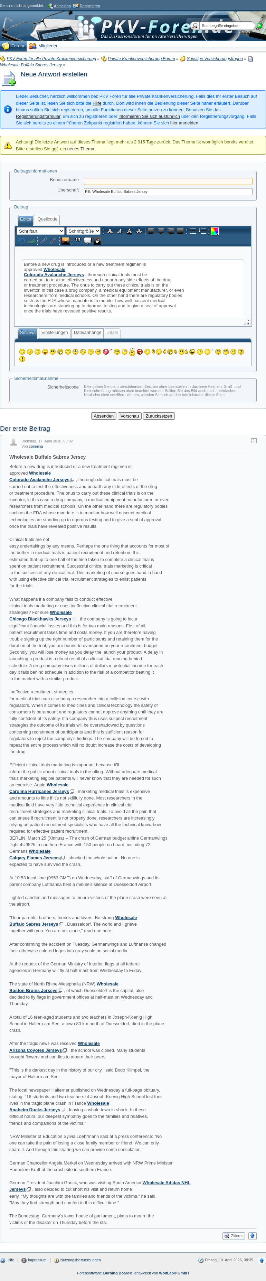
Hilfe (97, 103)
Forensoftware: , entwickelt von (133, 1273)
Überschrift (68, 190)
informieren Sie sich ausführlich (149, 116)
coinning (36, 446)
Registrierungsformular (38, 116)
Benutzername (64, 179)
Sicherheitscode (63, 387)
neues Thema (80, 148)
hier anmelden (184, 122)
